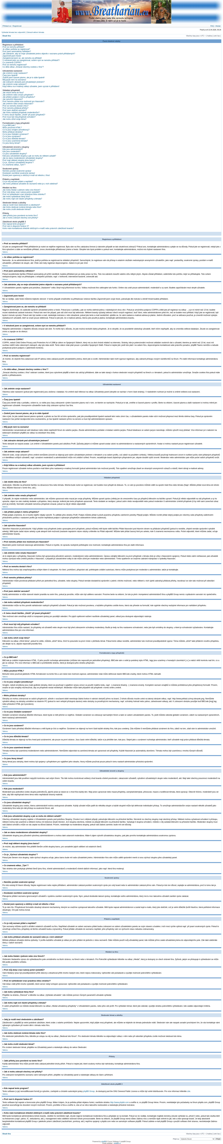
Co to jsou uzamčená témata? (15, 141)
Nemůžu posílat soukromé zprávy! (17, 171)
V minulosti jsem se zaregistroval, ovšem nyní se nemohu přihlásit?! (31, 60)
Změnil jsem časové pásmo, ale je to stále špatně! (24, 77)
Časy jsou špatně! (10, 75)
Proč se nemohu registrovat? (15, 65)
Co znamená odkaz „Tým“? (14, 165)
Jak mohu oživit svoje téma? (14, 119)
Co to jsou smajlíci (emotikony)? (16, 130)
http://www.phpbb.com (119, 1102)
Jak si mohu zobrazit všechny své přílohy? (20, 218)
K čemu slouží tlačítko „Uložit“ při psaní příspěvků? (24, 115)
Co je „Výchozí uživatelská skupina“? (18, 162)
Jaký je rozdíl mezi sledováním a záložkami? (21, 205)
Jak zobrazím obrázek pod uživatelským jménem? (24, 82)
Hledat (217, 26)
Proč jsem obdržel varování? (15, 110)
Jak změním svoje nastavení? (15, 73)
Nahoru (5, 252)
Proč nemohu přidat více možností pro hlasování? (23, 101)
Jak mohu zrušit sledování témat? (17, 209)
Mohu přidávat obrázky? (13, 132)
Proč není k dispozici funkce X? (16, 226)
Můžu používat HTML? (12, 127)
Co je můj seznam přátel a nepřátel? (18, 181)
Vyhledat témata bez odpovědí (13, 32)
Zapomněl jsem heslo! (12, 56)
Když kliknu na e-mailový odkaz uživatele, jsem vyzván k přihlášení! (31, 86)
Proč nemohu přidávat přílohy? (15, 108)
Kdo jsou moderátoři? (12, 151)
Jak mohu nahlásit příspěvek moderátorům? (21, 112)
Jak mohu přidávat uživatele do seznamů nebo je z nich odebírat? (30, 184)
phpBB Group (89, 1091)
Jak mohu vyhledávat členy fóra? (16, 196)
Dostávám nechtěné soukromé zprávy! (19, 173)
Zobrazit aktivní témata (35, 32)
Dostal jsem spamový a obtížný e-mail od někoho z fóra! (26, 175)
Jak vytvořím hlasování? (13, 99)
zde (188, 1091)
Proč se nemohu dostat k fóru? (15, 106)
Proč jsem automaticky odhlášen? (17, 51)
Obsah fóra (6, 36)
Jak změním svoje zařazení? (15, 84)
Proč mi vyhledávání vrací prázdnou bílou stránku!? (24, 194)
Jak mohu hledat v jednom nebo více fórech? (21, 190)
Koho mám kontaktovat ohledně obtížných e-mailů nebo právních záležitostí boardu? (38, 228)
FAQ (212, 26)
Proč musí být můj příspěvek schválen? (19, 117)
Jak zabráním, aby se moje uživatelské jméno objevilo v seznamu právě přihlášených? (39, 54)
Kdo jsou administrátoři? (13, 149)
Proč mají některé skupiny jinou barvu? (19, 160)
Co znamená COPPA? (12, 62)
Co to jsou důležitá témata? (14, 139)
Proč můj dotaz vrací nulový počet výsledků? (21, 192)
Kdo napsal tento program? (14, 224)
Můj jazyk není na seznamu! (14, 80)
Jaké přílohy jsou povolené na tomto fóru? (20, 215)
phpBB (103, 1141)
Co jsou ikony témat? (11, 143)
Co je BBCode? (9, 125)
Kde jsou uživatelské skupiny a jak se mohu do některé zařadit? (29, 156)
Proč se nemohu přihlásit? (14, 47)
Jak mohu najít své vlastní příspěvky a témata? (22, 199)
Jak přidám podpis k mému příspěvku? (19, 97)
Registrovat (17, 26)
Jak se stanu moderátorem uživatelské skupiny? (23, 158)
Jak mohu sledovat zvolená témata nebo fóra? (22, 207)
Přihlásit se (7, 26)
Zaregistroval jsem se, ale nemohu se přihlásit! (22, 58)
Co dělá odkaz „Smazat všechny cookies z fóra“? (23, 67)
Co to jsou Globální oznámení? (16, 134)
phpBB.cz (117, 1143)
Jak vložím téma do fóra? (13, 92)
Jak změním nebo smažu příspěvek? (18, 95)
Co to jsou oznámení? (12, 136)
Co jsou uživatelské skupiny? (15, 154)
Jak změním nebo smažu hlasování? (18, 104)
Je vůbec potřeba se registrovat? (16, 49)
